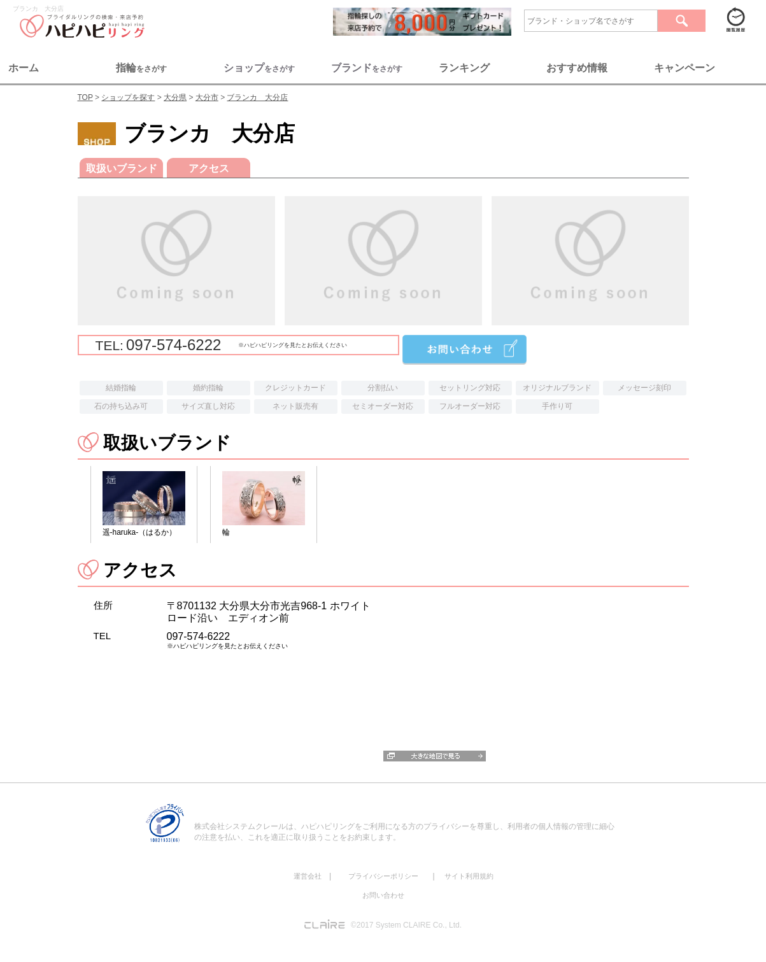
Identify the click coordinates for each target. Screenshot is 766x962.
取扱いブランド (121, 168)
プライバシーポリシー (383, 876)
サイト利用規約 (468, 876)
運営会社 (308, 876)
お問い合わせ (383, 895)
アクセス (208, 168)
